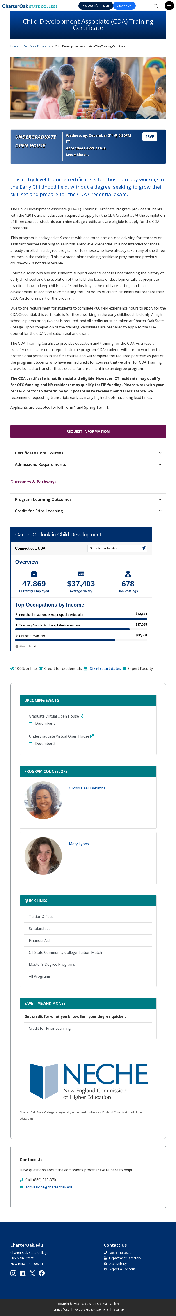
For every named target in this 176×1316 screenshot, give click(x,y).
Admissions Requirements (40, 464)
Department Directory (125, 1258)
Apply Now (124, 5)
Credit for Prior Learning (39, 511)
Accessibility (118, 1263)
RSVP (149, 136)
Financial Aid (39, 940)
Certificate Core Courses (39, 453)
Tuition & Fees (41, 916)
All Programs (40, 976)
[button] (43, 800)
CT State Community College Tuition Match (65, 952)
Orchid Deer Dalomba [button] (87, 788)
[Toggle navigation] (169, 5)
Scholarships (39, 928)
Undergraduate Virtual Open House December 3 (61, 740)
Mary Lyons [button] (79, 843)
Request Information (96, 5)
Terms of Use (60, 1309)
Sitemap (119, 1309)
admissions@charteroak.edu (49, 1187)
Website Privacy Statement (91, 1309)
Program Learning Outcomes (43, 499)
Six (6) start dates (102, 668)
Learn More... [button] (77, 154)
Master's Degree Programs (52, 964)
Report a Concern (122, 1269)
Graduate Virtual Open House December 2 (56, 720)
